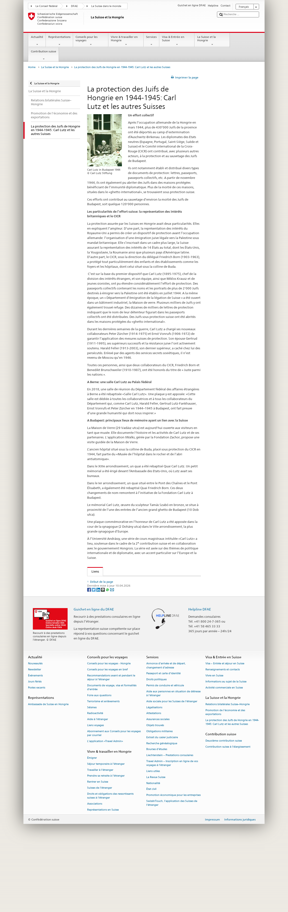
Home (31, 67)
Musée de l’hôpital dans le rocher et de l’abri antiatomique (135, 595)
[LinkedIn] (98, 656)
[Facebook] (89, 656)
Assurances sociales (157, 785)
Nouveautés (35, 729)
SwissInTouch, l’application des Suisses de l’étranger (171, 869)
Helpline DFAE (199, 675)
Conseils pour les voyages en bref (107, 735)
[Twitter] (94, 656)
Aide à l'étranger (97, 785)
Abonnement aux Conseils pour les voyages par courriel (114, 799)
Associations (94, 870)
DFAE (74, 6)
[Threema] (103, 656)
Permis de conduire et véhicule (165, 751)
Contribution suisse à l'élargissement (227, 812)
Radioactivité (95, 779)
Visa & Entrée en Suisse (177, 41)
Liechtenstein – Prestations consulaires (169, 821)
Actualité (36, 41)
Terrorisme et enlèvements (103, 767)
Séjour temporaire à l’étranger (106, 830)
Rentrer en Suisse (97, 848)
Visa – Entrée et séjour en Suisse (224, 729)
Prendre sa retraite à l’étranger (106, 842)
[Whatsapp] (107, 656)
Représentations (59, 41)
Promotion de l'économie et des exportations (225, 778)
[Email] (112, 656)
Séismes (92, 773)
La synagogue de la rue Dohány (115, 634)
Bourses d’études (156, 815)
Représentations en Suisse (103, 876)
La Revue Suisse (155, 843)
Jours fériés (35, 748)
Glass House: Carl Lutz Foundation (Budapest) (125, 580)
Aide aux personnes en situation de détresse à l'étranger (173, 759)
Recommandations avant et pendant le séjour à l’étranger (111, 743)
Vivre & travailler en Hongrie (126, 41)
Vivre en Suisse (214, 742)
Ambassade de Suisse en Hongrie (48, 770)
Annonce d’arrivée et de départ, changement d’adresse (166, 731)
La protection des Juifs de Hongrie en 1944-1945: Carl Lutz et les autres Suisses (232, 788)
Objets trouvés (155, 791)
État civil (151, 855)
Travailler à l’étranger (100, 836)
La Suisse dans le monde (106, 6)
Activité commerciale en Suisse (224, 754)
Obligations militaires (159, 797)
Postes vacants (36, 754)
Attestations (153, 779)
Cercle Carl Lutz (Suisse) (109, 615)
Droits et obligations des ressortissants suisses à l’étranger (110, 862)
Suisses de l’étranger (99, 854)
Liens (93, 571)
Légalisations (154, 773)
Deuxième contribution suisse (223, 807)
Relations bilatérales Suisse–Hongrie (227, 770)
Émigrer (92, 824)
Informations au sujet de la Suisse (225, 748)
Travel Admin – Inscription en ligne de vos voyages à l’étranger (172, 829)
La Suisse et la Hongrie (212, 41)
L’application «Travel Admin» (105, 807)
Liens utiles (153, 837)
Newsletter (34, 735)
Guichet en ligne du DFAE (94, 675)
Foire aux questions (99, 761)
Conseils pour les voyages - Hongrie (109, 729)
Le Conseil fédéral (46, 6)
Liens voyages (95, 791)
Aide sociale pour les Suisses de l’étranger (171, 767)
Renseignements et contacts (222, 735)
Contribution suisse (43, 55)
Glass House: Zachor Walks (111, 588)
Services (151, 41)
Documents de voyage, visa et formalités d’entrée (111, 753)
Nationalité (153, 849)
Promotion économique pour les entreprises (173, 861)
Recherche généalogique (161, 809)
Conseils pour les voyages (90, 41)
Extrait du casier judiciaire (162, 803)
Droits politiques (156, 745)
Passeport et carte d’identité (163, 739)
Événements (35, 742)
